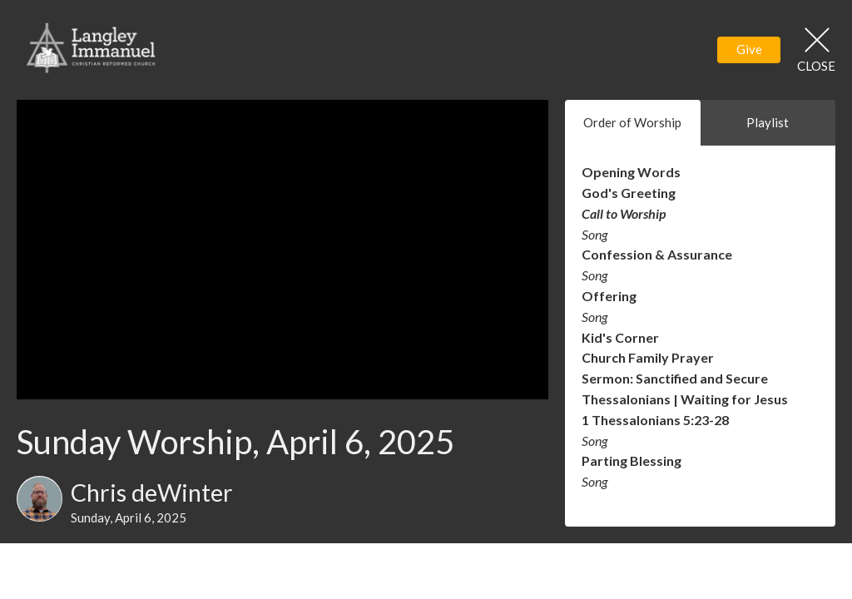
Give (749, 49)
